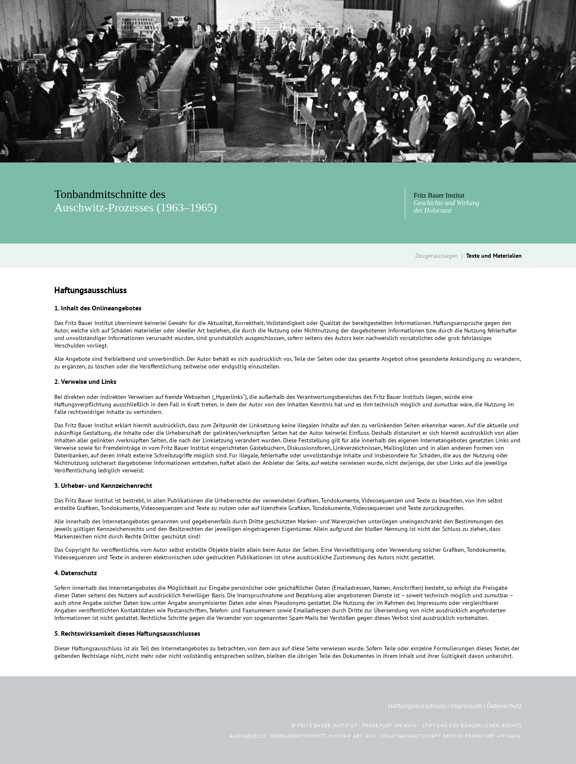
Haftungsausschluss (417, 705)
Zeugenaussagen (436, 255)
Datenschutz (504, 705)
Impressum (466, 705)
